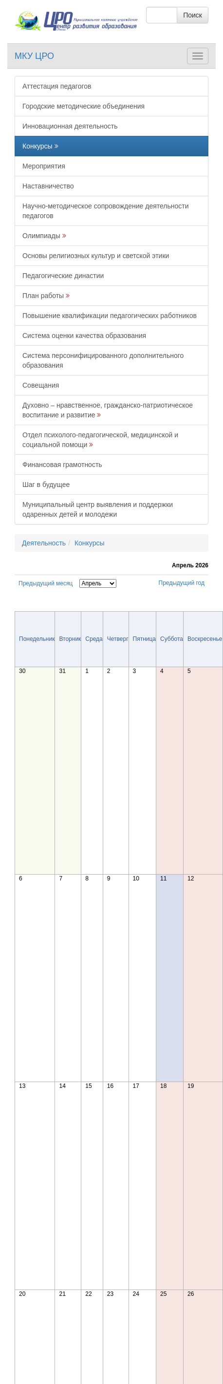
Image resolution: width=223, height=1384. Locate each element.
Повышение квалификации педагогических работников (109, 315)
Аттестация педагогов (56, 86)
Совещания (40, 385)
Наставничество (48, 186)
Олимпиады (41, 236)
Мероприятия (43, 166)
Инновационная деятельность (70, 126)
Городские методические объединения (83, 106)
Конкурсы (37, 146)
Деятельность (44, 543)
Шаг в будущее (46, 484)
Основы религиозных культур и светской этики (95, 256)
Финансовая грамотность (62, 464)
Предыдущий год (181, 583)
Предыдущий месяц (46, 583)
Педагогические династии (63, 276)
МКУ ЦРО (34, 56)
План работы (43, 295)
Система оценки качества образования (84, 335)
